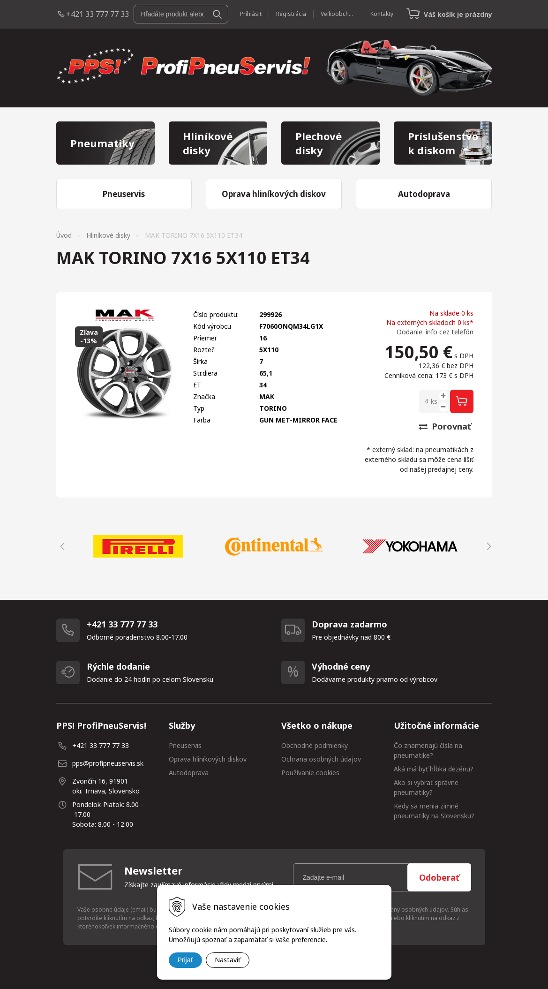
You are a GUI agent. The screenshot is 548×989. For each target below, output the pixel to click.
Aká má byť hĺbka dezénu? (433, 768)
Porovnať (445, 426)
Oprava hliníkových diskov (208, 759)
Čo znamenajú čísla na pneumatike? (428, 750)
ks (434, 401)
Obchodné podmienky (314, 745)
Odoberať (439, 877)
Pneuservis (185, 745)
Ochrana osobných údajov (321, 759)
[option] (138, 546)
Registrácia (291, 14)
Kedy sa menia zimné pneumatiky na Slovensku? (434, 810)
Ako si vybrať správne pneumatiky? (426, 787)
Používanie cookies (310, 772)
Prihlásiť (251, 14)
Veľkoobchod (338, 14)
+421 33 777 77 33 (97, 14)
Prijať (185, 960)
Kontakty (381, 14)
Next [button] (487, 546)
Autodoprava (189, 772)
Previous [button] (61, 546)
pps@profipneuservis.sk (107, 763)
